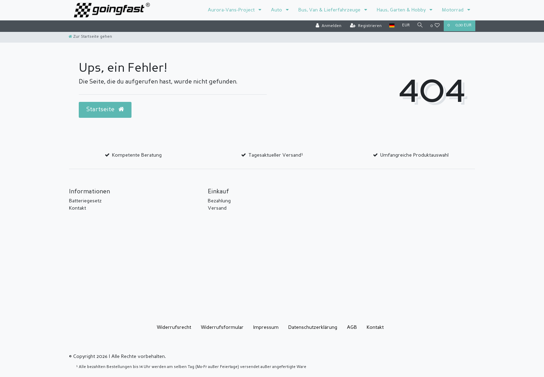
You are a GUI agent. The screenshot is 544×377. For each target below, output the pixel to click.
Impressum (266, 327)
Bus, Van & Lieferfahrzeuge (330, 10)
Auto (277, 10)
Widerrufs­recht (174, 327)
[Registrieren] (364, 26)
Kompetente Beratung (137, 155)
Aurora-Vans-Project (232, 10)
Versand (217, 208)
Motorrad (453, 10)
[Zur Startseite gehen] (90, 37)
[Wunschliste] (435, 26)
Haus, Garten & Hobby (402, 10)
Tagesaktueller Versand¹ (275, 155)
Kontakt (77, 208)
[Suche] (420, 25)
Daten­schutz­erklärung (312, 327)
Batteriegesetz (85, 201)
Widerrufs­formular (222, 327)
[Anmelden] (327, 26)
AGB (352, 327)
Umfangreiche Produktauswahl (414, 155)
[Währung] (405, 25)
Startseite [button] (105, 109)
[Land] (390, 25)
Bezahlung (219, 201)
